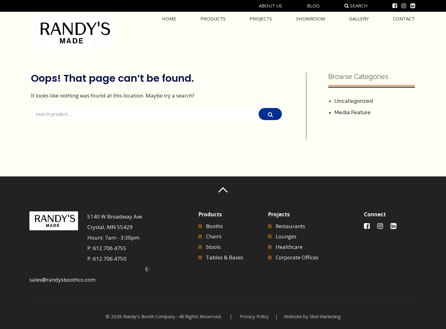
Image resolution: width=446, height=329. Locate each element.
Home (169, 32)
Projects (261, 32)
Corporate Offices (297, 257)
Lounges (286, 236)
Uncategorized (353, 101)
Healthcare (289, 246)
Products (212, 32)
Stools (213, 246)
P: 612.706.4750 (106, 258)
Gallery (359, 32)
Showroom (310, 32)
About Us (270, 5)
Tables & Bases (224, 257)
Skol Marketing (325, 316)
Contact (404, 32)
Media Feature (352, 112)
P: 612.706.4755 (106, 248)
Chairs (213, 236)
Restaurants (290, 226)
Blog (313, 5)
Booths (214, 226)
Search (356, 5)
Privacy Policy (254, 316)
